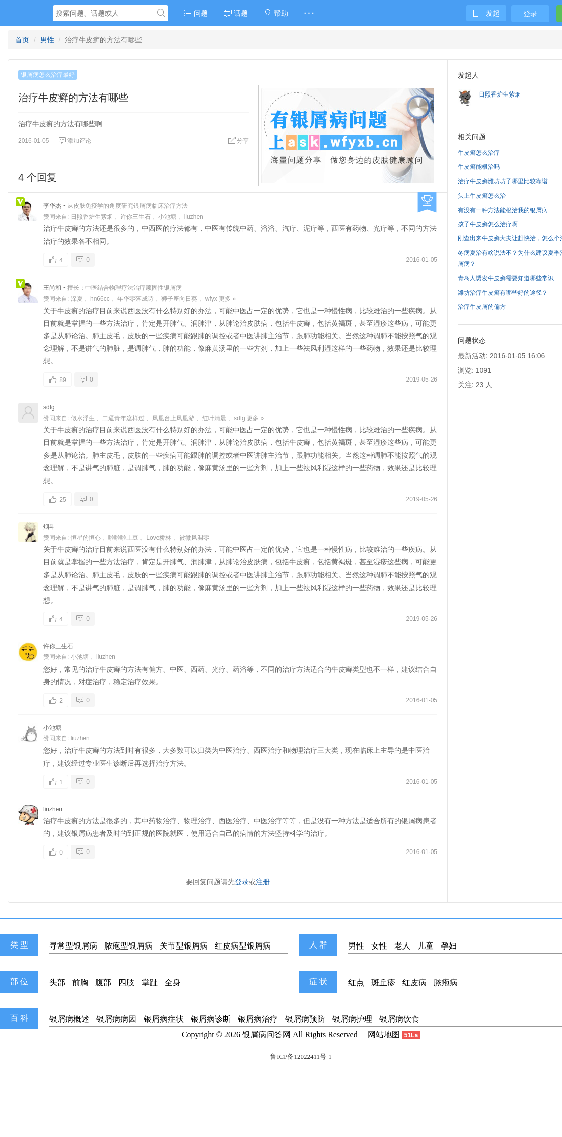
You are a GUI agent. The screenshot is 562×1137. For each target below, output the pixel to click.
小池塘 (167, 216)
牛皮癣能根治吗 (479, 166)
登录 (530, 14)
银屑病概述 (69, 1019)
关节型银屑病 (184, 945)
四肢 (126, 982)
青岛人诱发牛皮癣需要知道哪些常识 (506, 278)
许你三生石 (135, 216)
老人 (402, 945)
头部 (57, 982)
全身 (173, 982)
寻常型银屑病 (73, 945)
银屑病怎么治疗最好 (48, 74)
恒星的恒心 (86, 537)
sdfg (49, 407)
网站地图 (384, 1034)
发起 (486, 13)
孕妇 (449, 945)
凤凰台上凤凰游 (173, 418)
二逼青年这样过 (123, 418)
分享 (238, 140)
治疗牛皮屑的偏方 (482, 306)
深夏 (77, 298)
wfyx (211, 298)
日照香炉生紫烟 (92, 216)
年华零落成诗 (135, 298)
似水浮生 (83, 418)
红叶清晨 (214, 418)
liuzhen (193, 216)
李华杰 (52, 205)
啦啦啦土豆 (123, 537)
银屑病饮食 (399, 1019)
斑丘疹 (383, 982)
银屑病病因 (116, 1019)
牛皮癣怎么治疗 (479, 152)
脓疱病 (446, 982)
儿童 (425, 945)
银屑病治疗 (258, 1019)
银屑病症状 (164, 1019)
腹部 (103, 982)
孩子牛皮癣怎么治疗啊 (488, 224)
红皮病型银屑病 (243, 945)
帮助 (276, 13)
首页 (22, 40)
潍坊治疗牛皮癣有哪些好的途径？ (503, 292)
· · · (309, 13)
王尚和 (52, 287)
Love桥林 (158, 537)
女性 (379, 945)
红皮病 (414, 982)
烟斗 (49, 526)
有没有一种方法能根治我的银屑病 (503, 210)
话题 (236, 13)
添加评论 (74, 140)
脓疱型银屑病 (128, 945)
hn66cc (100, 298)
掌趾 (150, 982)
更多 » (227, 298)
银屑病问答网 (266, 1034)
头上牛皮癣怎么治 (482, 195)
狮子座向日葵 (179, 298)
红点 (356, 982)
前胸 (80, 982)
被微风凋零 (194, 537)
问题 (196, 13)
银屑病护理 (352, 1019)
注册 (263, 882)
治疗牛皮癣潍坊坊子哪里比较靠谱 (503, 181)
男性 (47, 40)
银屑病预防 (305, 1019)
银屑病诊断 (211, 1019)
